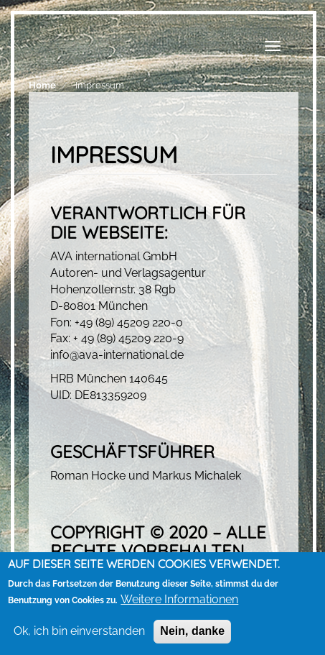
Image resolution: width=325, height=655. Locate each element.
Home (42, 85)
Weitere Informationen (179, 600)
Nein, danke (192, 632)
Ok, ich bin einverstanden (79, 631)
